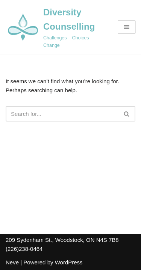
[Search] (62, 114)
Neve (12, 262)
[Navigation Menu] (126, 27)
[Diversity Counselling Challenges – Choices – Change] (56, 27)
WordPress (69, 262)
